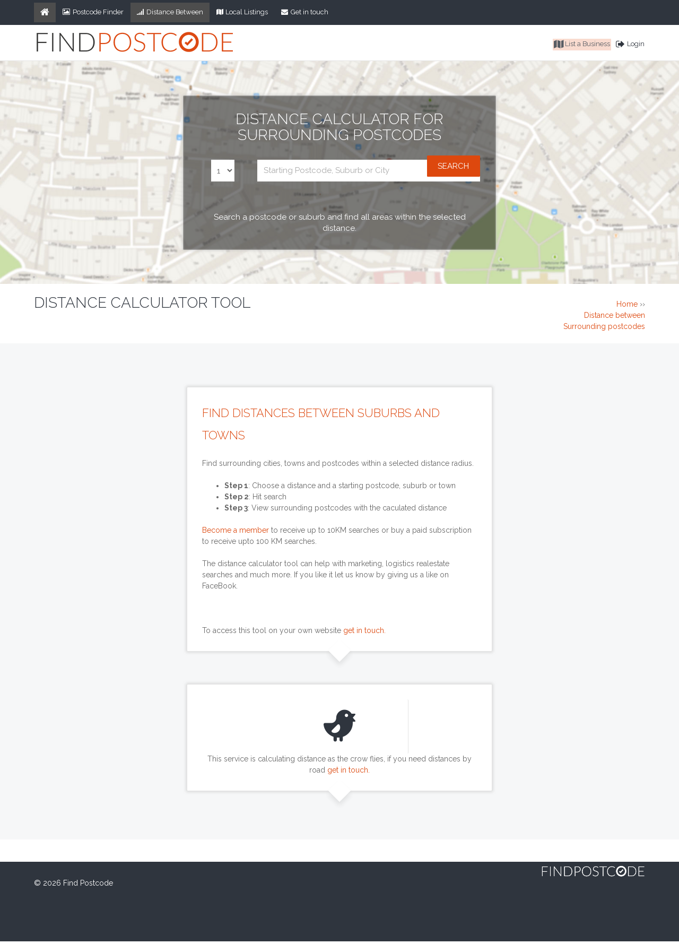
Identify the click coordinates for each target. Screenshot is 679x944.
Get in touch (304, 12)
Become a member (235, 532)
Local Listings (242, 12)
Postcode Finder (93, 12)
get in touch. (364, 632)
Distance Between (170, 12)
